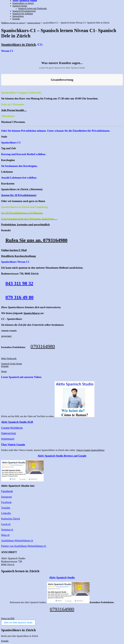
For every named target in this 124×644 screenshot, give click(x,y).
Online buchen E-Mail (14, 250)
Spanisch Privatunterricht (24, 11)
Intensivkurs (18, 16)
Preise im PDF (7, 618)
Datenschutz (8, 433)
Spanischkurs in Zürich (23, 3)
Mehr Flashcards (9, 358)
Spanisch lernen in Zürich (13, 22)
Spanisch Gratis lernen (11, 363)
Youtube (5, 507)
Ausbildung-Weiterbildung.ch (17, 540)
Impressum (7, 438)
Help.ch (5, 535)
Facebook (7, 491)
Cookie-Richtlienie (12, 427)
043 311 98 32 (19, 283)
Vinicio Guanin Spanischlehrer (90, 450)
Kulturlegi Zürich (10, 518)
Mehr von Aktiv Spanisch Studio (18, 622)
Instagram (6, 496)
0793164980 (43, 346)
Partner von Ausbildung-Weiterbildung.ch (23, 545)
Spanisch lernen (19, 6)
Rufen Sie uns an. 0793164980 (36, 240)
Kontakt (16, 19)
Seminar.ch (7, 529)
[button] (2, 88)
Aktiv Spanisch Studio (62, 577)
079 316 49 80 (19, 297)
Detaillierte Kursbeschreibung (18, 256)
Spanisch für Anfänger (22, 13)
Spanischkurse (33, 22)
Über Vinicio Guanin (13, 444)
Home (4, 371)
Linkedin (6, 513)
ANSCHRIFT (9, 552)
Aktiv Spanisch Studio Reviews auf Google (62, 455)
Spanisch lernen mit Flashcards (32, 8)
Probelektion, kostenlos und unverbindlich (25, 224)
